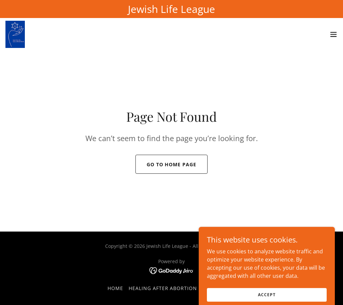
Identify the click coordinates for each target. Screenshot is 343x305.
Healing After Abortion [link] (163, 288)
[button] (333, 34)
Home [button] (115, 288)
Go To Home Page (172, 164)
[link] (15, 34)
